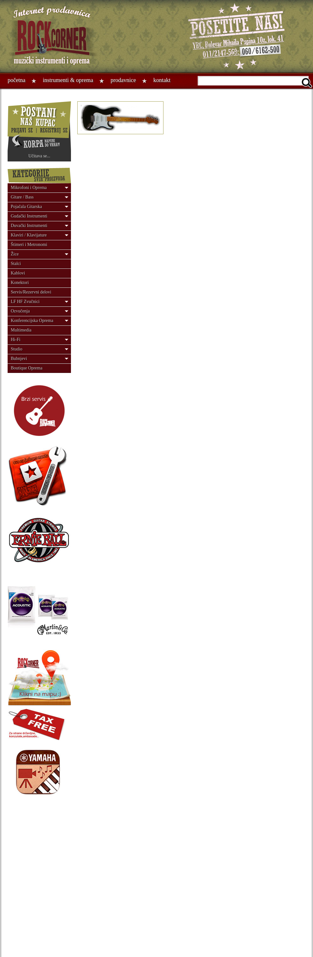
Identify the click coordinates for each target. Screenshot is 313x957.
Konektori (20, 282)
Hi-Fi (15, 339)
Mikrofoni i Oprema (29, 187)
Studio (16, 349)
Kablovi (18, 273)
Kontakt (161, 80)
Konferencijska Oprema (32, 320)
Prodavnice (123, 80)
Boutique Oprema (26, 368)
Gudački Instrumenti (29, 216)
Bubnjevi (19, 358)
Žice (15, 254)
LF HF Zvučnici (25, 301)
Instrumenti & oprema (68, 80)
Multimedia (21, 330)
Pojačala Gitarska (26, 206)
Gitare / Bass (22, 197)
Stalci (16, 263)
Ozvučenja (20, 311)
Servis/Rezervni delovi (31, 292)
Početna (16, 80)
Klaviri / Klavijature (29, 235)
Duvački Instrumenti (29, 225)
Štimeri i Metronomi (29, 244)
